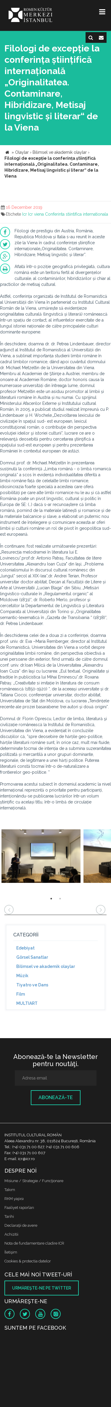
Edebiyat (25, 948)
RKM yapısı (14, 1198)
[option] (41, 856)
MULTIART (27, 1003)
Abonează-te (55, 1097)
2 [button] (60, 899)
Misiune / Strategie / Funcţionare (33, 1181)
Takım (9, 1189)
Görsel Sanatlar (32, 957)
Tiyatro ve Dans (32, 985)
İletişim (10, 1252)
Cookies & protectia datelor (27, 1261)
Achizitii (11, 1234)
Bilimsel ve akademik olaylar (45, 966)
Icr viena (36, 214)
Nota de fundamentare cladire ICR (34, 1243)
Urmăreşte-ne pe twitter (41, 1288)
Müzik (22, 975)
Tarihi (9, 1216)
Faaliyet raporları (19, 1207)
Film (20, 994)
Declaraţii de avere (20, 1225)
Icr (24, 214)
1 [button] (51, 899)
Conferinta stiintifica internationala (76, 214)
